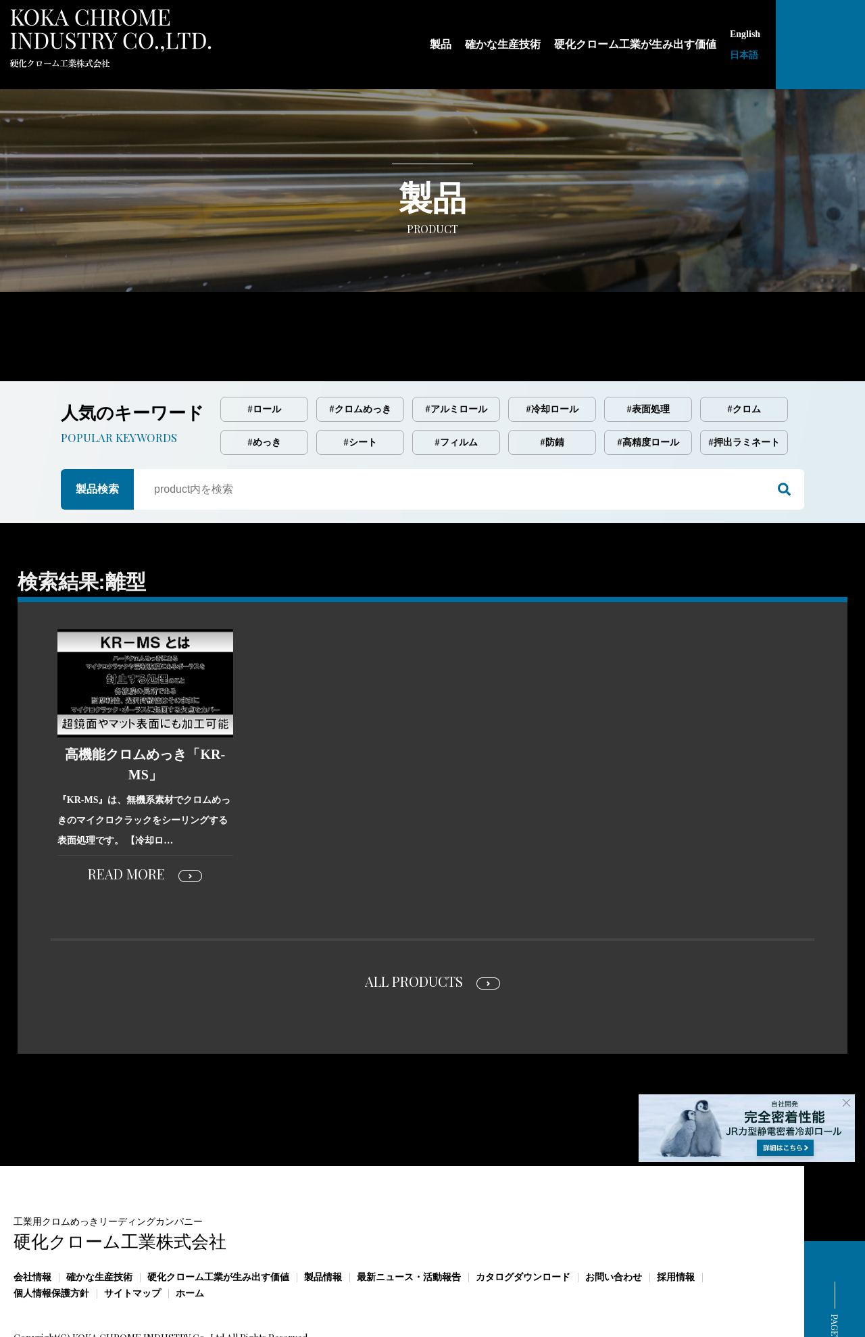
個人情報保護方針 (51, 1237)
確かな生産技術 (99, 1220)
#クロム (744, 352)
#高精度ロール (648, 386)
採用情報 (676, 1220)
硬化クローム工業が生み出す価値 (218, 1220)
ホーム (190, 1237)
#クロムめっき (360, 352)
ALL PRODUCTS (414, 924)
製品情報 (323, 1220)
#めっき (264, 386)
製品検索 (97, 432)
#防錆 (552, 386)
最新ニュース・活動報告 (409, 1220)
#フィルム (456, 386)
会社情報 (32, 1220)
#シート (360, 386)
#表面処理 (648, 352)
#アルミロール (456, 352)
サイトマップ (132, 1237)
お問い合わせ (613, 1220)
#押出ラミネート (744, 386)
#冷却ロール (552, 352)
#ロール (264, 352)
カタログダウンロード (523, 1220)
